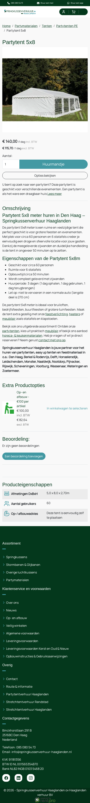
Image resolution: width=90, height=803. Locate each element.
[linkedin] (18, 778)
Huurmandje (53, 164)
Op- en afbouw (16, 618)
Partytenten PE (67, 26)
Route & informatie (19, 686)
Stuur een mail (45, 3)
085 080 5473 (15, 3)
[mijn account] (63, 12)
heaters (74, 314)
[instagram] (31, 778)
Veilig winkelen (16, 625)
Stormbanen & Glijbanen (23, 565)
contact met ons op (51, 340)
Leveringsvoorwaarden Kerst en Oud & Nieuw (37, 648)
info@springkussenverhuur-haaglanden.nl (42, 752)
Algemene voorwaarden (22, 633)
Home (6, 26)
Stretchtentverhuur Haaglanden (29, 709)
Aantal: (7, 156)
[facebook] (6, 778)
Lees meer (54, 194)
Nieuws (11, 610)
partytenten (10, 331)
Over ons (12, 602)
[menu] (83, 12)
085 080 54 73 (26, 747)
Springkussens (16, 557)
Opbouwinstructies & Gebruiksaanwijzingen (37, 656)
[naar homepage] (20, 12)
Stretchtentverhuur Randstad (27, 702)
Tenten (47, 26)
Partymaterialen (26, 26)
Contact (12, 679)
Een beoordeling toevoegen (24, 456)
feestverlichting (56, 314)
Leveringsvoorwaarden (22, 641)
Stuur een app (75, 3)
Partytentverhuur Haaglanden (27, 694)
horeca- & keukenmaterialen (22, 335)
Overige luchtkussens (21, 572)
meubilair (9, 319)
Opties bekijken (45, 175)
